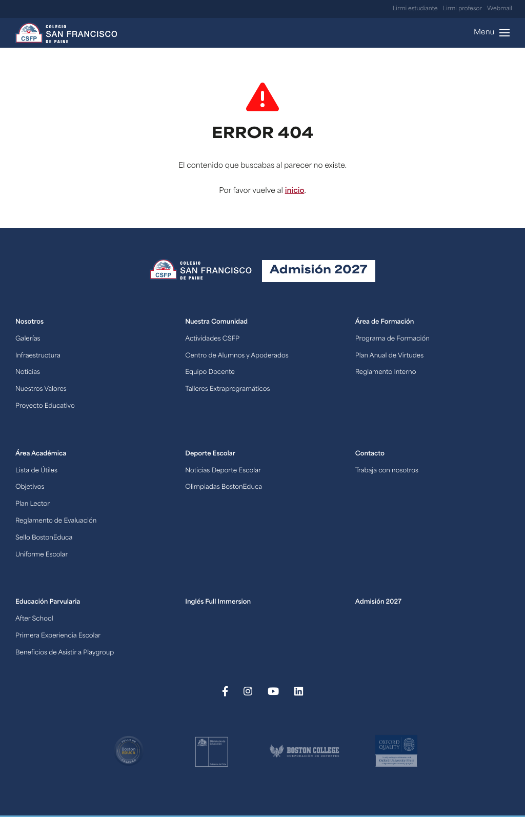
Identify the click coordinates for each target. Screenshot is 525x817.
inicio (295, 191)
